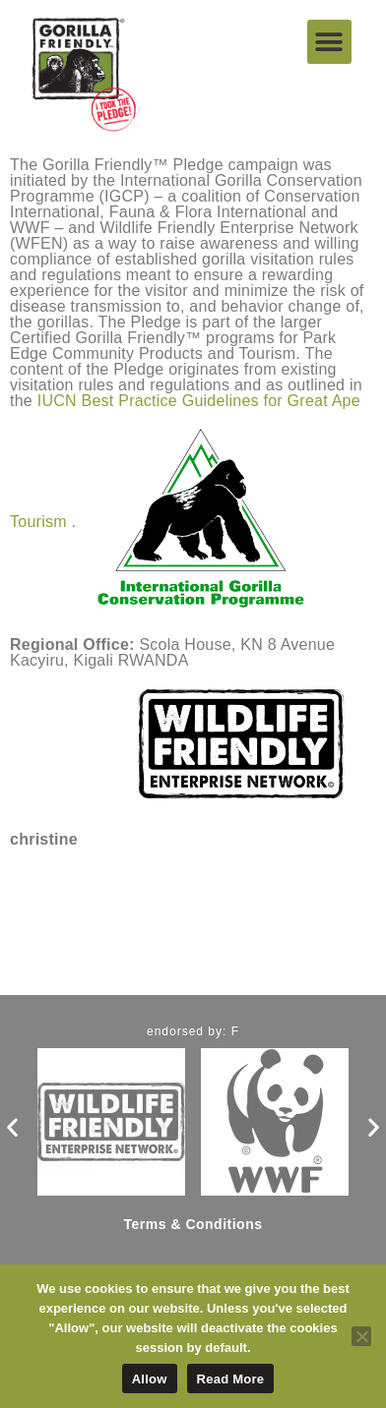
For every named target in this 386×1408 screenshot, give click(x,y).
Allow (149, 1379)
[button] (329, 42)
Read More (231, 1379)
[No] (361, 1336)
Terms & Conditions (193, 1224)
